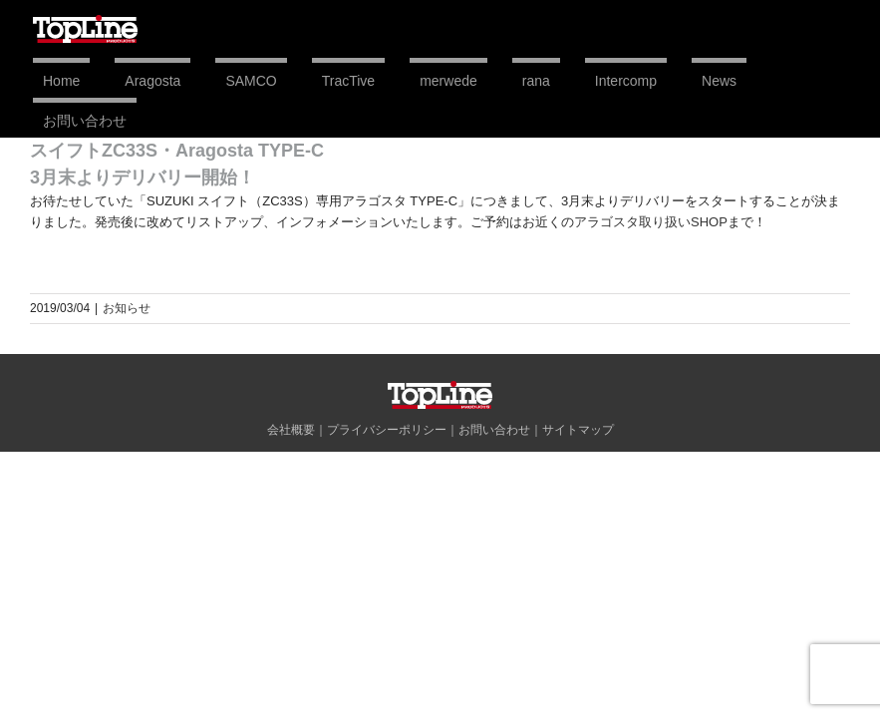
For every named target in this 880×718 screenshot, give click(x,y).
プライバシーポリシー (386, 430)
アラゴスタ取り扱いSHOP (651, 221)
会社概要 (291, 430)
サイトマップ (578, 430)
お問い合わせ (494, 430)
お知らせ (126, 308)
